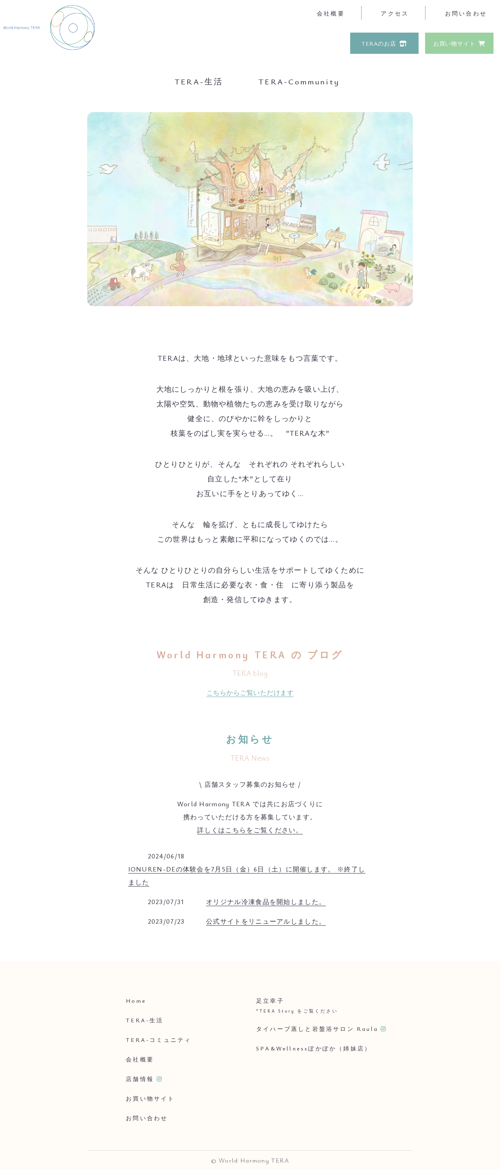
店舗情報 (140, 1079)
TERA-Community (299, 81)
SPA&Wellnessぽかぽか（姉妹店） (313, 1048)
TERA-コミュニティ (158, 1040)
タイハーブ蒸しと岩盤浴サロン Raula (317, 1029)
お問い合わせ (466, 13)
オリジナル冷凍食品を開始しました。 (266, 901)
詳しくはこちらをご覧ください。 (250, 829)
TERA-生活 (199, 81)
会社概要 (331, 13)
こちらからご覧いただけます (250, 692)
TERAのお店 (379, 43)
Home (136, 1000)
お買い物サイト (454, 43)
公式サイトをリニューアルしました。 (266, 921)
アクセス (395, 13)
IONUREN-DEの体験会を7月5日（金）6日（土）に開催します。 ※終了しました (247, 876)
